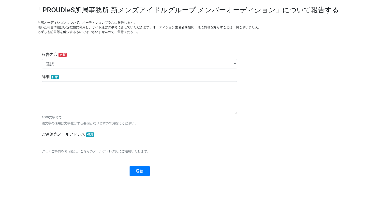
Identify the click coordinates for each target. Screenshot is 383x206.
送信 (140, 171)
